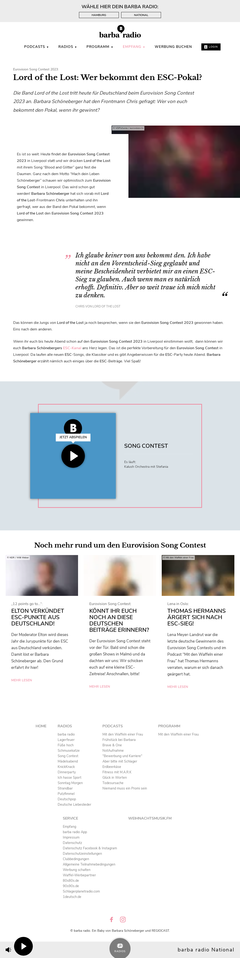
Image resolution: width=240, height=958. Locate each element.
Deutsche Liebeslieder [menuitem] (74, 804)
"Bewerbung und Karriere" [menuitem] (122, 756)
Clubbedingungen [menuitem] (76, 859)
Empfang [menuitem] (134, 46)
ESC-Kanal (72, 348)
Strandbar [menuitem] (65, 788)
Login (211, 47)
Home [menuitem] (41, 726)
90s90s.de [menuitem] (71, 886)
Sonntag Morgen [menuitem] (70, 783)
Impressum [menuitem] (71, 837)
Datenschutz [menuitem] (72, 842)
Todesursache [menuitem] (113, 783)
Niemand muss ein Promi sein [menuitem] (124, 788)
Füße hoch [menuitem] (66, 745)
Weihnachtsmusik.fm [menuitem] (150, 818)
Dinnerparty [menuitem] (67, 772)
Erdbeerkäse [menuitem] (111, 766)
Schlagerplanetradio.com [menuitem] (81, 891)
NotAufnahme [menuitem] (113, 750)
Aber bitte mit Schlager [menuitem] (119, 761)
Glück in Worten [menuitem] (114, 777)
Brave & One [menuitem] (112, 745)
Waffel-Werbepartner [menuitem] (79, 875)
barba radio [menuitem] (66, 734)
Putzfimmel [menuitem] (66, 793)
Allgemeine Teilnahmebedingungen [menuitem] (89, 864)
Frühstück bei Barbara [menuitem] (119, 739)
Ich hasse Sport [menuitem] (69, 777)
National (141, 15)
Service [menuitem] (70, 818)
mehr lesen (21, 680)
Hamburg (99, 15)
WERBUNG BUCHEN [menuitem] (173, 46)
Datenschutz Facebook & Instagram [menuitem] (90, 848)
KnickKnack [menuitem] (66, 766)
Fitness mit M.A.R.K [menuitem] (116, 772)
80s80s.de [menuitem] (71, 880)
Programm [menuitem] (99, 46)
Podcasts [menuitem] (36, 46)
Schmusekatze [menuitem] (69, 750)
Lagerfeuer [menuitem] (66, 739)
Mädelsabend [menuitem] (68, 761)
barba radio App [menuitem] (75, 832)
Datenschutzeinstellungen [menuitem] (82, 853)
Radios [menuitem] (67, 46)
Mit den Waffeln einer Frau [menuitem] (122, 734)
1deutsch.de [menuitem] (72, 896)
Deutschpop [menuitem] (67, 799)
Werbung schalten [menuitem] (76, 869)
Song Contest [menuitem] (68, 756)
